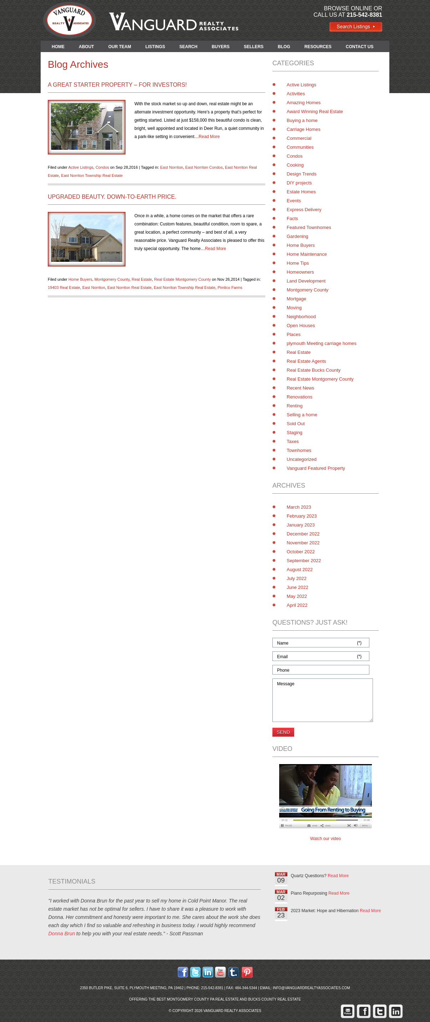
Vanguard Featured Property (316, 468)
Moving (294, 307)
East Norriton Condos (204, 167)
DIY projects (299, 182)
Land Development (306, 281)
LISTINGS (155, 46)
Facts (292, 218)
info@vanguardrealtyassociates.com (311, 988)
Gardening (297, 236)
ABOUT (86, 46)
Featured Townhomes (309, 227)
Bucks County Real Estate (274, 999)
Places (294, 334)
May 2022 (297, 596)
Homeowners (300, 272)
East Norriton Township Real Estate (92, 175)
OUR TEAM (119, 46)
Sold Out (296, 423)
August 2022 (300, 569)
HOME (58, 46)
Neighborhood (301, 316)
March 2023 (299, 507)
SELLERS (253, 46)
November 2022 (303, 542)
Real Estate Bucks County (314, 370)
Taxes (293, 441)
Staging (294, 432)
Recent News (300, 388)
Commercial (299, 138)
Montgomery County (111, 279)
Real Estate (142, 279)
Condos (102, 167)
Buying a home (302, 120)
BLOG (284, 46)
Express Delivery (304, 209)
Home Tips (298, 263)
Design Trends (302, 174)
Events (294, 200)
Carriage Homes (304, 129)
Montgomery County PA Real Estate (203, 999)
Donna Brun (61, 933)
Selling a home (302, 414)
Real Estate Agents (306, 361)
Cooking (295, 165)
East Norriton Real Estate (129, 287)
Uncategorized (302, 459)
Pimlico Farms (229, 287)
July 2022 (297, 578)
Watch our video (325, 838)
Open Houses (301, 325)
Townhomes (299, 450)
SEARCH (188, 46)
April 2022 (297, 605)
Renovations (299, 397)
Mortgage (296, 298)
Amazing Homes (304, 102)
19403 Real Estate (64, 287)
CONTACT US (360, 46)
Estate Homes (301, 191)
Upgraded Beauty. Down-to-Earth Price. (112, 197)
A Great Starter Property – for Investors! (117, 85)
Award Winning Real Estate (315, 111)
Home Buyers (80, 279)
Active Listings (80, 167)
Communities (300, 147)
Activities (296, 93)
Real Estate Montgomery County (182, 279)
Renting (295, 405)
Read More (209, 136)
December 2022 (303, 534)
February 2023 (302, 516)
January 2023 (301, 525)
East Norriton (171, 167)
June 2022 (297, 587)
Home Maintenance (307, 254)
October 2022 (301, 551)
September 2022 (304, 560)
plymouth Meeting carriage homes (322, 343)
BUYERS (221, 46)
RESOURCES (318, 46)
